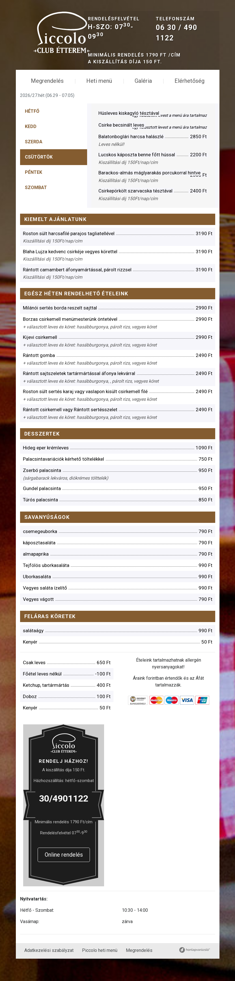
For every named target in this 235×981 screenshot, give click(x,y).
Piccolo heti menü (99, 972)
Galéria (143, 84)
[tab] (34, 114)
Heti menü (99, 84)
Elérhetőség (189, 84)
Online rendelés (65, 872)
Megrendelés (47, 84)
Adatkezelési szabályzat (49, 972)
